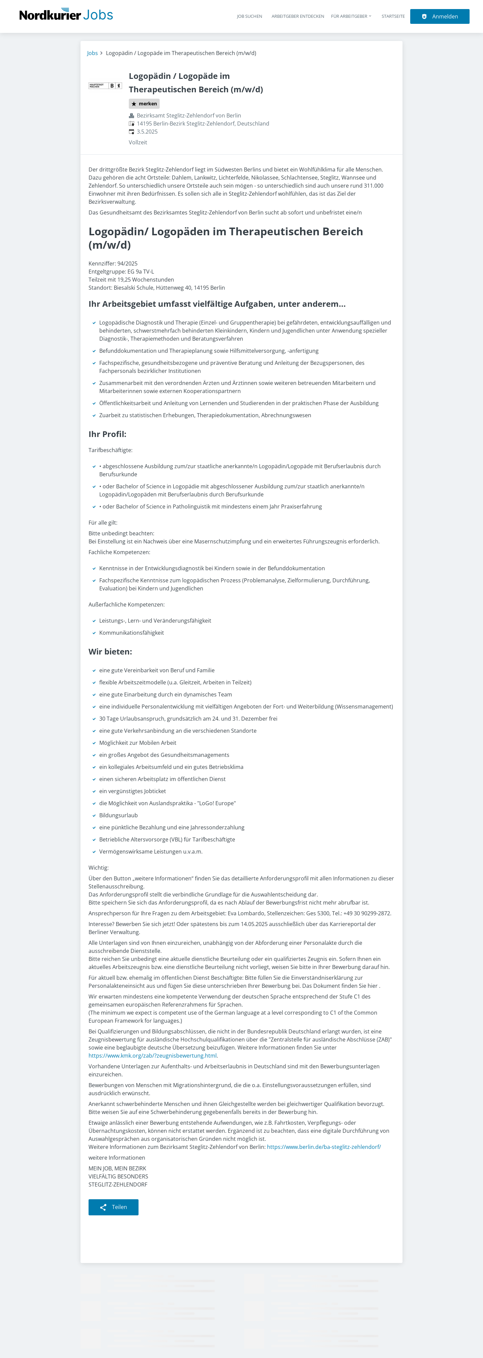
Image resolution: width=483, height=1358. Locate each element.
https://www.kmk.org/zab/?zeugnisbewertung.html (153, 1055)
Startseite (393, 16)
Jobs (92, 53)
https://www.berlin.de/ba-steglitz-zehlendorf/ (324, 1147)
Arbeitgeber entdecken (298, 16)
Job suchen (249, 16)
